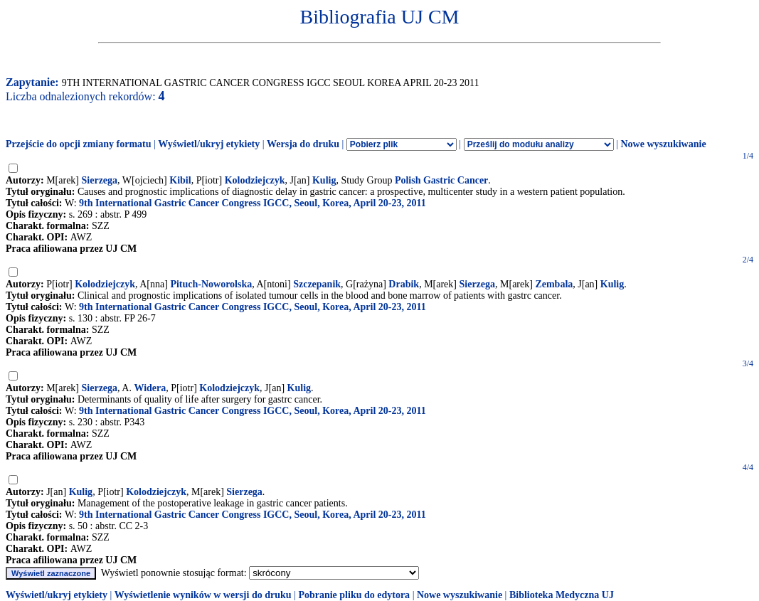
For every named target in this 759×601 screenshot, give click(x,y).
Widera (150, 388)
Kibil (180, 180)
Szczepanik (317, 284)
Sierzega (100, 180)
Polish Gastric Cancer (441, 180)
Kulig (324, 180)
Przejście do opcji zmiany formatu (79, 144)
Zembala (554, 284)
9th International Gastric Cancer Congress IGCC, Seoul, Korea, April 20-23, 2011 (252, 203)
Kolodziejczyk (255, 180)
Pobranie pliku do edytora (354, 595)
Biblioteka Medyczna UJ (561, 595)
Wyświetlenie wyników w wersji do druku (203, 595)
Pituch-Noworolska (211, 284)
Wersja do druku (303, 144)
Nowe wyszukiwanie (663, 144)
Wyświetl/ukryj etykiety (209, 144)
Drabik (403, 284)
